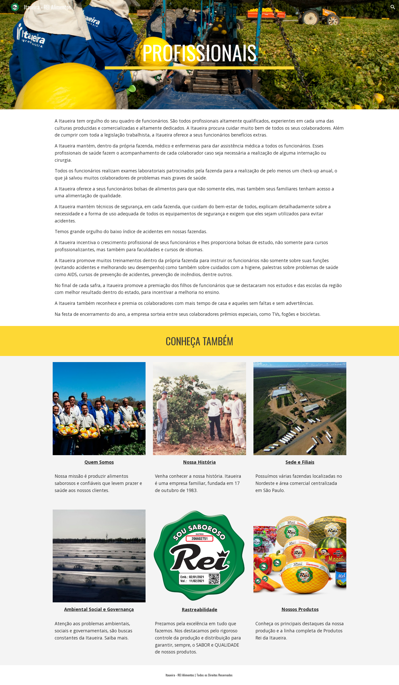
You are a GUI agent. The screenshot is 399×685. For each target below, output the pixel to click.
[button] (393, 7)
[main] (199, 54)
